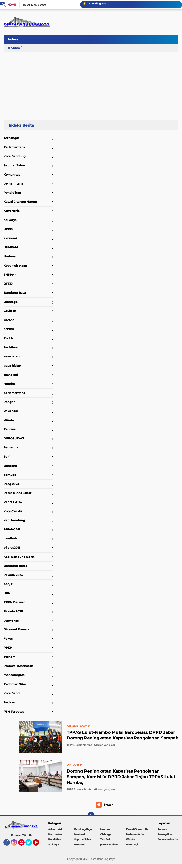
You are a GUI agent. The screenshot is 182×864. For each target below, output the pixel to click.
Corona (9, 320)
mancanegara (14, 675)
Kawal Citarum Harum (20, 201)
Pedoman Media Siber (169, 839)
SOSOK (9, 329)
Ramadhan (12, 447)
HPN (7, 593)
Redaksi (9, 702)
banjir (8, 584)
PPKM (8, 647)
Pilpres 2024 (13, 502)
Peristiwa (11, 347)
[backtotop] (91, 815)
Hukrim (9, 384)
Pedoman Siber (15, 684)
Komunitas (12, 174)
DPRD (8, 284)
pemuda (10, 475)
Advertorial (12, 211)
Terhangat (11, 138)
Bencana (10, 466)
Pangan (9, 402)
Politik (8, 338)
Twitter (30, 844)
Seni (7, 456)
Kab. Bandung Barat (19, 557)
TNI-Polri (10, 274)
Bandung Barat (15, 566)
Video (15, 48)
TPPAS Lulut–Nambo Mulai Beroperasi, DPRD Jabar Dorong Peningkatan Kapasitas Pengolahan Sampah (122, 735)
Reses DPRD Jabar (17, 493)
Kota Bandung (15, 156)
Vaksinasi (11, 411)
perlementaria (14, 393)
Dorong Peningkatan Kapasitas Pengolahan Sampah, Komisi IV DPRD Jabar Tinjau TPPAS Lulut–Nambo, (122, 777)
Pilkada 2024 (13, 575)
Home (11, 5)
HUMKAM (11, 247)
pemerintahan (14, 183)
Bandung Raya (15, 293)
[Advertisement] (91, 84)
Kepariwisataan (15, 265)
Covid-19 (10, 311)
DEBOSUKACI (14, 438)
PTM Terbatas (14, 711)
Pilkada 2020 (13, 611)
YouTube (39, 844)
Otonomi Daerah (16, 629)
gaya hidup (12, 365)
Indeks (13, 39)
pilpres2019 (12, 547)
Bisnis (8, 229)
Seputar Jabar (14, 165)
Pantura (10, 429)
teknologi (11, 375)
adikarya (10, 220)
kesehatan (12, 356)
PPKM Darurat (14, 602)
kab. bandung (14, 520)
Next (108, 804)
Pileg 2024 (11, 484)
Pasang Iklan (165, 834)
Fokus (8, 638)
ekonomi (10, 238)
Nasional (10, 256)
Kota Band (12, 693)
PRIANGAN (12, 529)
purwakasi (11, 620)
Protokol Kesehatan (18, 666)
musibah (10, 538)
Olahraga (11, 302)
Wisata (9, 420)
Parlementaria (14, 147)
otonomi (10, 657)
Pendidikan (12, 193)
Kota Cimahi (13, 511)
